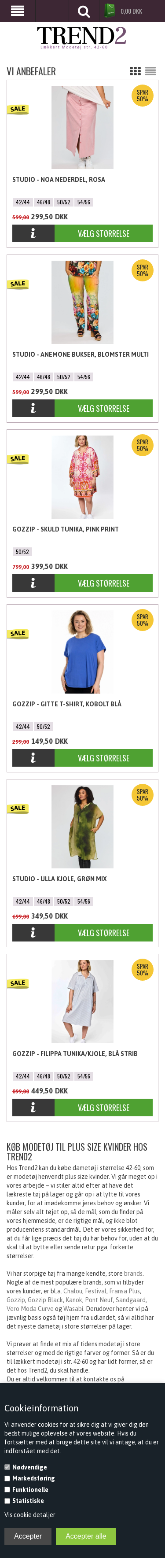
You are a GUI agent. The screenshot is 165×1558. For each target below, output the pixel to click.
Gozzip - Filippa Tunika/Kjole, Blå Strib (75, 1053)
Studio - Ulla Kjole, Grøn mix (59, 878)
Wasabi (73, 1308)
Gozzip (16, 1299)
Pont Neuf (99, 1299)
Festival (95, 1291)
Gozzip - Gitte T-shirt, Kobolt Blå (66, 704)
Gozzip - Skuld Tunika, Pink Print (65, 529)
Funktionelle (30, 1489)
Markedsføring (33, 1478)
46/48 (43, 202)
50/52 (63, 202)
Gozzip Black (45, 1299)
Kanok (74, 1299)
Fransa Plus (124, 1291)
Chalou (72, 1291)
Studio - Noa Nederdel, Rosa (58, 179)
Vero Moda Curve (30, 1308)
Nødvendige (29, 1467)
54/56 (83, 202)
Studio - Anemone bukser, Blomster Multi (80, 354)
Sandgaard (131, 1299)
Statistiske (28, 1500)
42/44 (23, 202)
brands (133, 1273)
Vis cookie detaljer (29, 1514)
